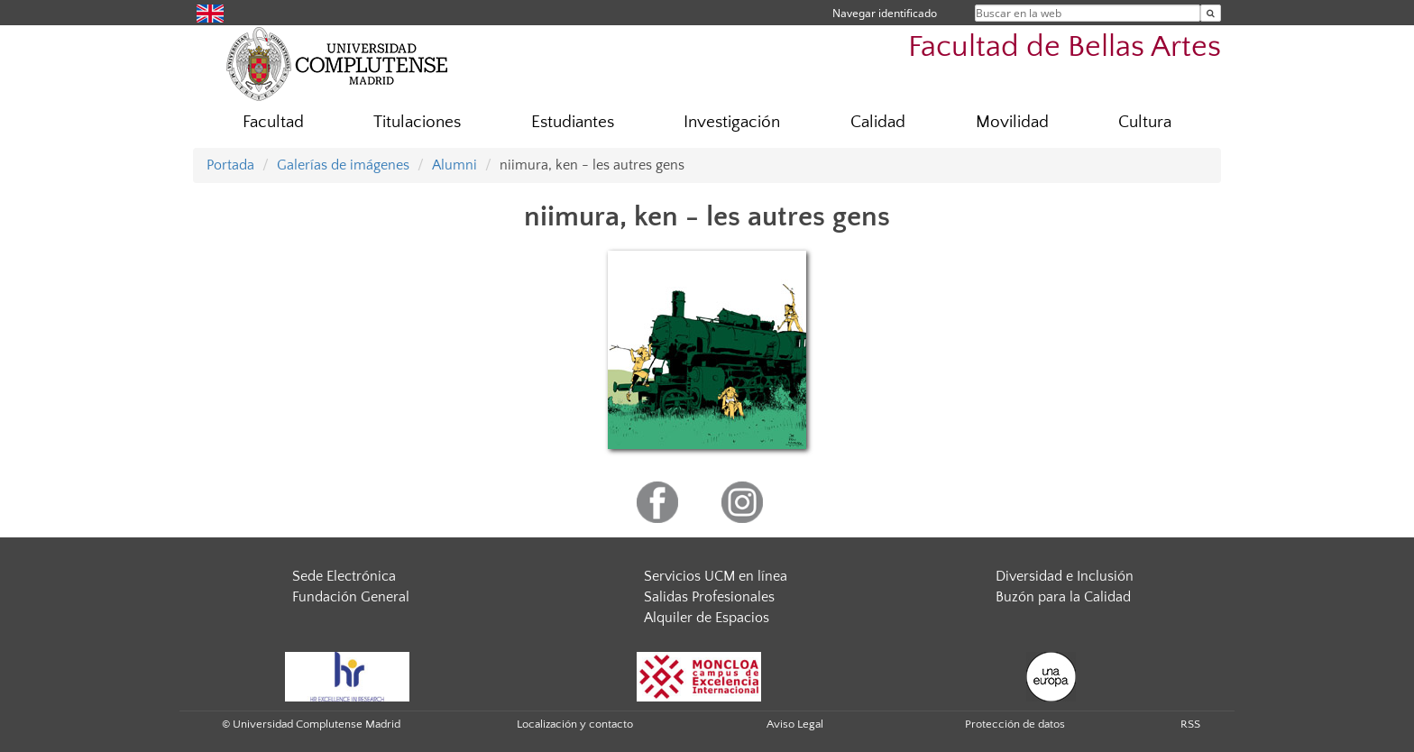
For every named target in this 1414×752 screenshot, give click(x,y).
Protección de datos (1015, 724)
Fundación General (350, 597)
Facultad (273, 122)
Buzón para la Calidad (1063, 597)
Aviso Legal (795, 724)
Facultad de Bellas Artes (1064, 47)
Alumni (454, 165)
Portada (230, 165)
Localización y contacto (575, 724)
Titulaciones (417, 122)
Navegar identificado (884, 13)
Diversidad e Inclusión (1065, 576)
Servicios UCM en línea (715, 576)
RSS (1190, 724)
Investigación (732, 122)
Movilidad (1012, 122)
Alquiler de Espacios (706, 618)
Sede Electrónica (344, 576)
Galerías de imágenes (343, 165)
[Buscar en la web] (1210, 13)
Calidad (877, 122)
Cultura (1144, 122)
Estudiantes (572, 122)
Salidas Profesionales (709, 597)
